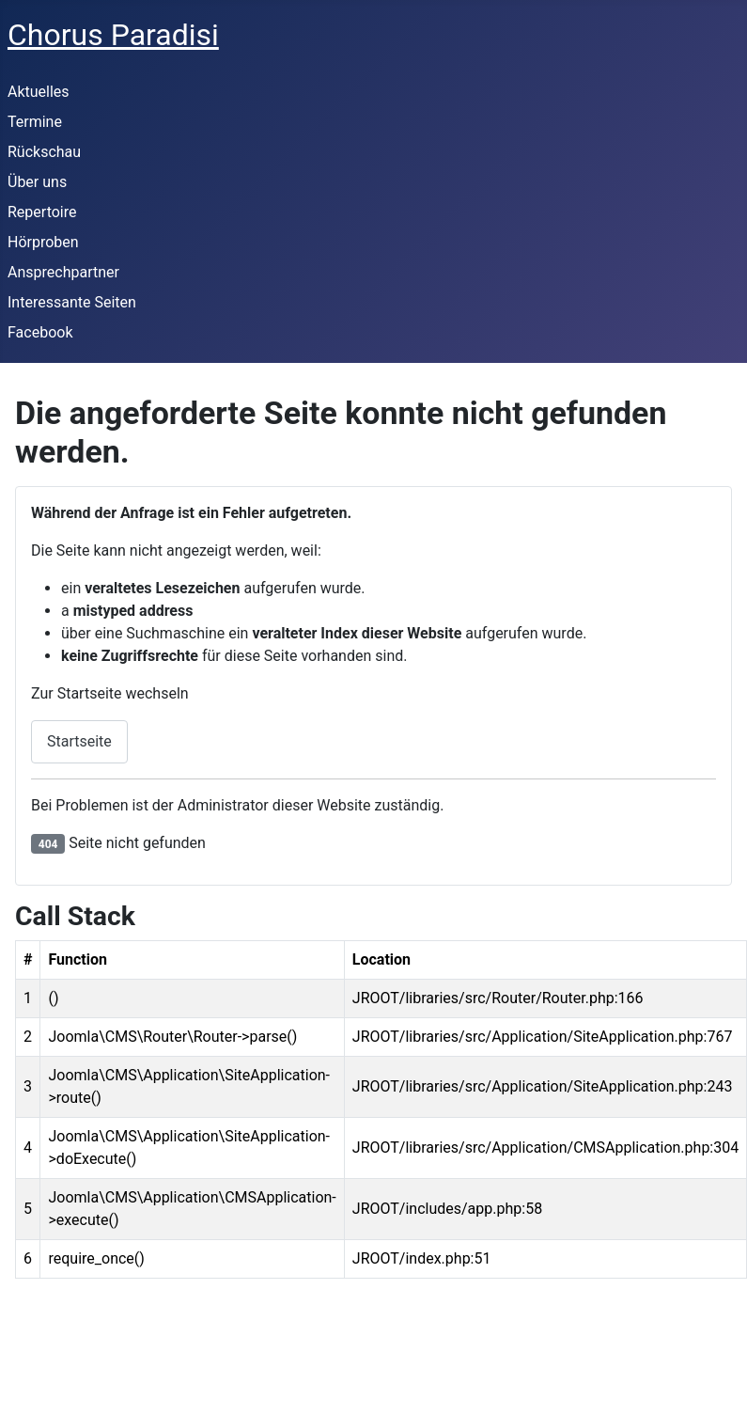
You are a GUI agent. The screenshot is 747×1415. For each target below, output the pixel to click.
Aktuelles (39, 92)
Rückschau (44, 152)
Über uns (37, 182)
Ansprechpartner (63, 272)
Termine (35, 122)
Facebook (40, 332)
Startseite (79, 741)
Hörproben (43, 242)
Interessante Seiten (72, 302)
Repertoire (42, 212)
